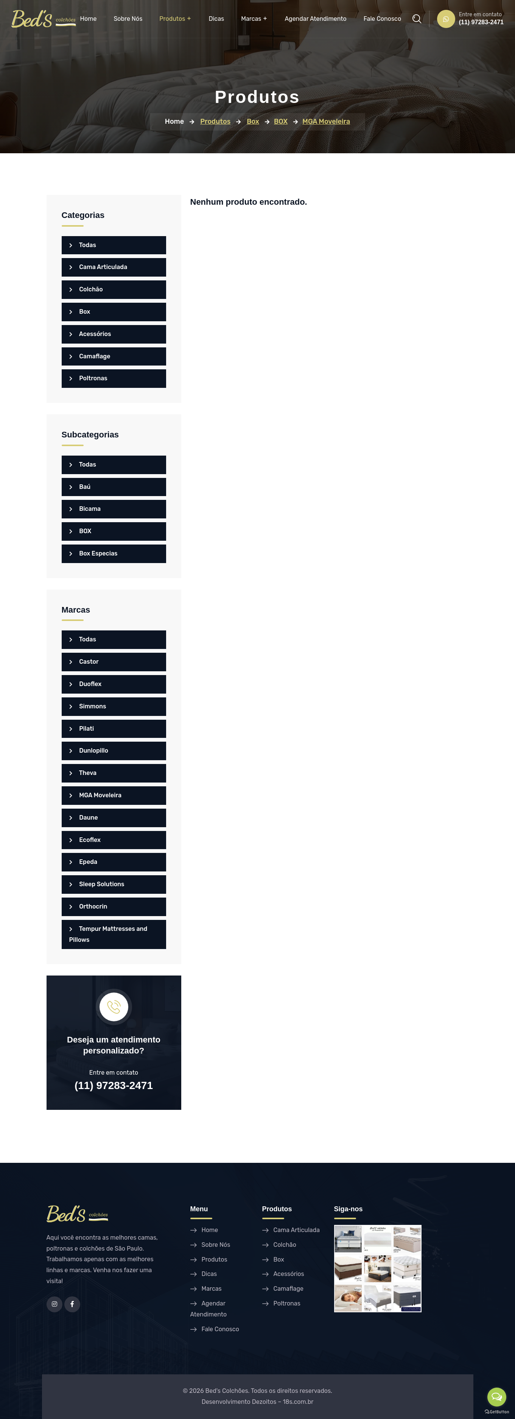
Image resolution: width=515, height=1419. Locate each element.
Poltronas (88, 378)
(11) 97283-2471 (481, 22)
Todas (82, 245)
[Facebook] (72, 1304)
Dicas (216, 18)
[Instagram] (54, 1304)
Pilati (81, 728)
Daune (83, 817)
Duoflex (85, 684)
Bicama (85, 508)
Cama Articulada (98, 267)
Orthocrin (88, 906)
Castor (84, 661)
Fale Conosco (382, 18)
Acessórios (90, 334)
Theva (83, 772)
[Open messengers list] (496, 1397)
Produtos (172, 18)
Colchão (86, 289)
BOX (80, 531)
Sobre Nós (128, 18)
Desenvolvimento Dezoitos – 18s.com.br (258, 1401)
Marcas (251, 18)
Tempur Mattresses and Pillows (108, 934)
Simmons (87, 706)
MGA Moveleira (95, 795)
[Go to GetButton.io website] (497, 1411)
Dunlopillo (89, 750)
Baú (80, 486)
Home (88, 18)
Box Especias (93, 553)
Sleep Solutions (96, 884)
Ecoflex (85, 839)
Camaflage (89, 356)
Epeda (83, 861)
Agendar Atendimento (315, 18)
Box (79, 311)
